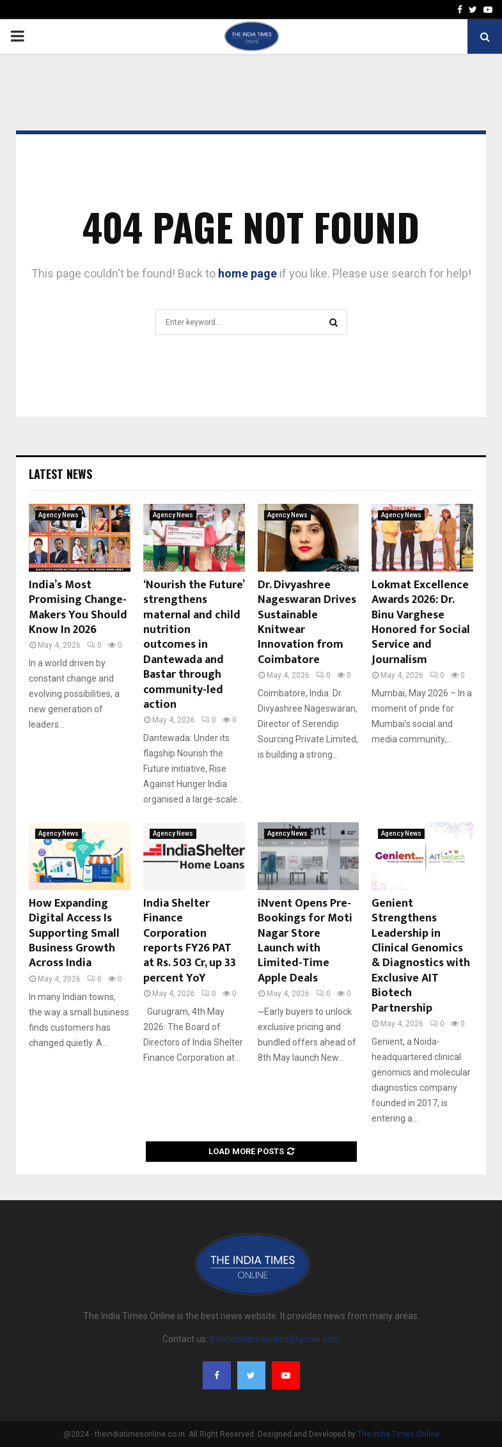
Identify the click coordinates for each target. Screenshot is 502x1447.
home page (247, 273)
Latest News (60, 473)
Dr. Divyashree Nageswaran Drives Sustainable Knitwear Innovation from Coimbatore (307, 622)
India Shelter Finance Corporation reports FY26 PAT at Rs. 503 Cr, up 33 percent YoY (189, 941)
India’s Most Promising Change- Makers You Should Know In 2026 (78, 607)
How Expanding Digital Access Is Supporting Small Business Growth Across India (74, 933)
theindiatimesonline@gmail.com (275, 1339)
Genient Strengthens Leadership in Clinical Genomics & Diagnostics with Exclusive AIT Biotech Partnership (421, 956)
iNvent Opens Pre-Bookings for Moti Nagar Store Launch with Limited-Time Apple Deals (305, 941)
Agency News (58, 515)
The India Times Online (398, 1434)
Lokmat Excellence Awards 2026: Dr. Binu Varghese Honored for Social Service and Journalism (421, 622)
